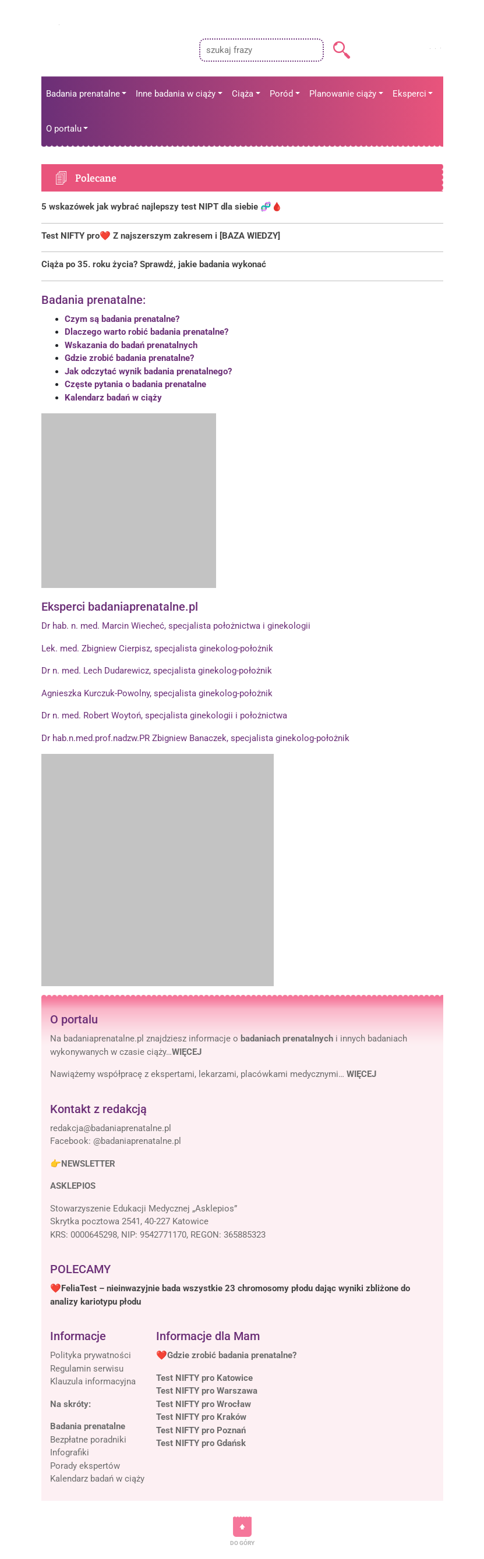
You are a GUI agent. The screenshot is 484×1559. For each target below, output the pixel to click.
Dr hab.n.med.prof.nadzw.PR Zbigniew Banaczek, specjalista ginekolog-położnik (195, 738)
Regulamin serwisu (86, 1368)
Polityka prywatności (90, 1355)
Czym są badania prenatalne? (122, 319)
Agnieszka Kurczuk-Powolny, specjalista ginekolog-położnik (157, 693)
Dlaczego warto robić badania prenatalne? (146, 332)
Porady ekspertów (85, 1466)
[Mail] (110, 1128)
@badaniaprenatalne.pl (137, 1141)
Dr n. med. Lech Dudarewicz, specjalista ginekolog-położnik (156, 670)
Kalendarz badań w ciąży (113, 397)
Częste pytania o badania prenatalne (135, 384)
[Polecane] (242, 207)
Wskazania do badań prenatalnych (131, 345)
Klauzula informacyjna (93, 1381)
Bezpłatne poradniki (88, 1439)
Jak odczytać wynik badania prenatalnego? (148, 371)
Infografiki (69, 1452)
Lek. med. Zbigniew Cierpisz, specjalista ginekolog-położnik (157, 648)
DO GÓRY (242, 1543)
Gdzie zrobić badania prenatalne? (129, 358)
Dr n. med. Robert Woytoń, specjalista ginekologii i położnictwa (164, 715)
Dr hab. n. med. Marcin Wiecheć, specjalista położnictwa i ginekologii (175, 626)
